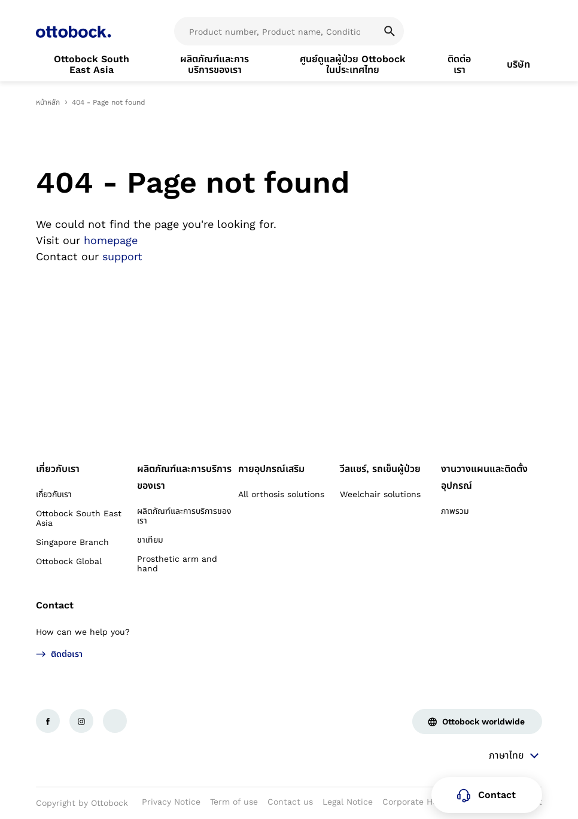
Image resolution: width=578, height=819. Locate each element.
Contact (55, 605)
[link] (91, 64)
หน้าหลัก (48, 102)
